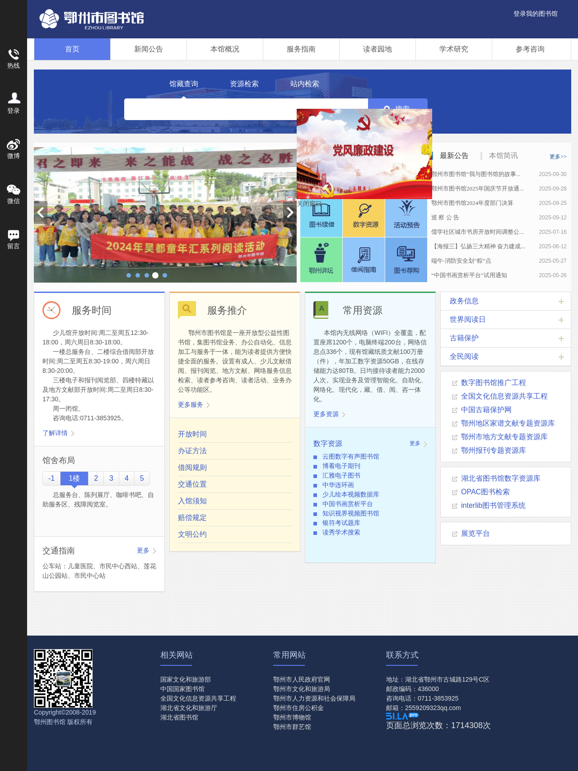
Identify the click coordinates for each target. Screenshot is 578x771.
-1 (51, 478)
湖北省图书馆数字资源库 (501, 478)
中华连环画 (338, 484)
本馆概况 (224, 49)
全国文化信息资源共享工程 (504, 396)
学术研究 (453, 49)
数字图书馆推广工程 (493, 382)
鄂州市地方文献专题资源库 (504, 437)
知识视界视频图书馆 (350, 513)
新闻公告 (148, 49)
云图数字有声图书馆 (350, 456)
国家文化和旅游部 (185, 679)
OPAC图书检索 (485, 492)
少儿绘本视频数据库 (350, 494)
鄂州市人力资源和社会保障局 (314, 698)
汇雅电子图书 (341, 475)
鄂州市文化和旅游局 (301, 688)
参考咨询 (530, 49)
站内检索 (304, 84)
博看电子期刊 (341, 465)
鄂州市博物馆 (292, 717)
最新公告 (454, 155)
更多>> (558, 156)
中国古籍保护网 (486, 409)
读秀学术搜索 (341, 532)
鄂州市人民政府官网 (301, 679)
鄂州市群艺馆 (292, 726)
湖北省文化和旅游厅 (188, 707)
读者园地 (377, 49)
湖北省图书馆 (179, 717)
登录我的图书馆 (535, 13)
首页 (72, 49)
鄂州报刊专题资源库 (493, 450)
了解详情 (55, 433)
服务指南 (301, 49)
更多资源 (326, 414)
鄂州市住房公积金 (298, 707)
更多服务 (190, 404)
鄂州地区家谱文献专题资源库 (508, 423)
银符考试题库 (341, 522)
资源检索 (244, 84)
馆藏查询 (183, 84)
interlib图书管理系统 (493, 505)
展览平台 (475, 533)
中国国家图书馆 (182, 688)
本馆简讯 (503, 155)
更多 (143, 550)
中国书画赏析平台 (347, 503)
